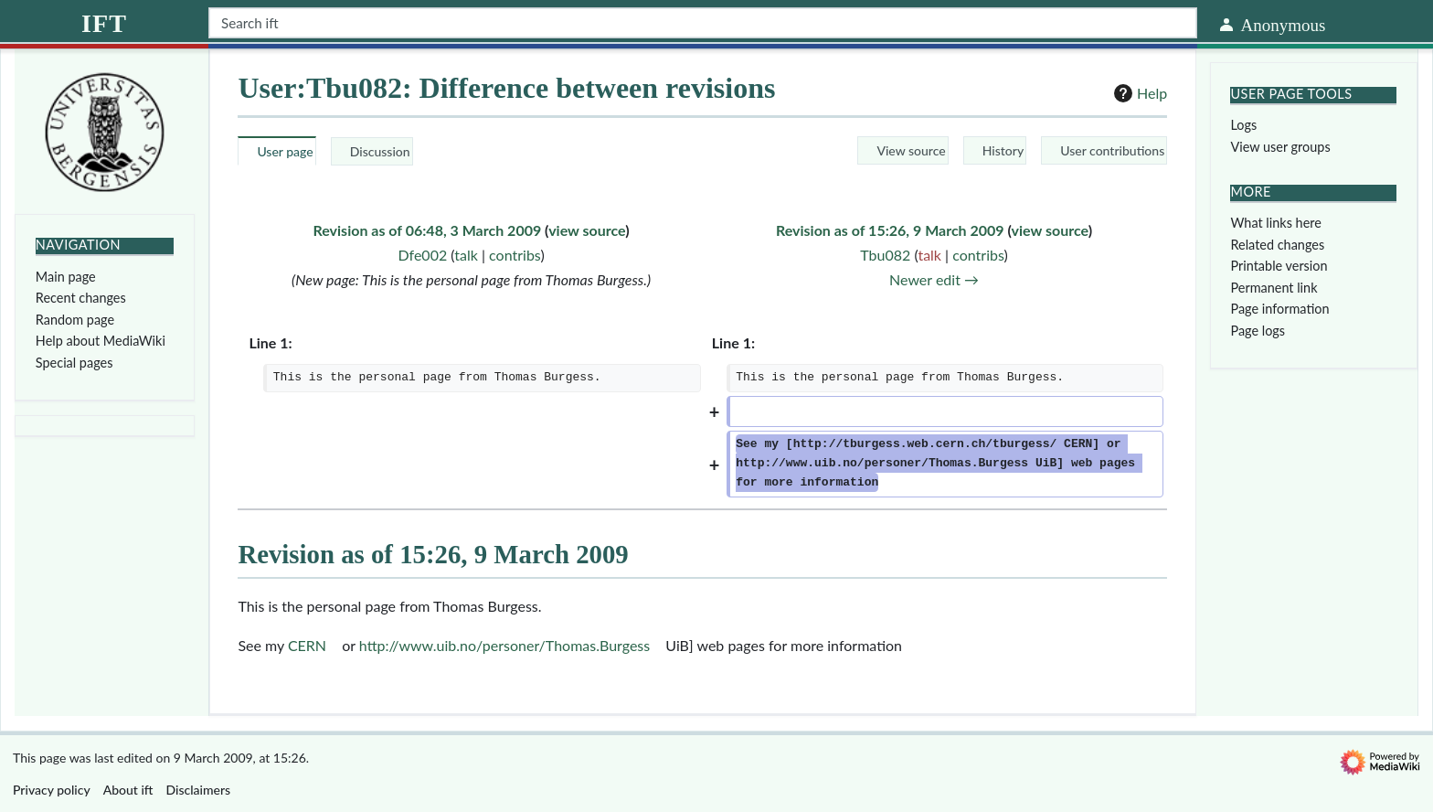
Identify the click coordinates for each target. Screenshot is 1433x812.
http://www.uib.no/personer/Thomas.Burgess (504, 645)
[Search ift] (702, 22)
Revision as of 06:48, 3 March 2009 (427, 230)
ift (104, 23)
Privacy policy (51, 789)
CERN (307, 645)
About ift (128, 789)
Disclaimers (198, 789)
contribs (514, 254)
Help (1138, 93)
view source (586, 230)
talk (466, 254)
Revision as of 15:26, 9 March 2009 (890, 230)
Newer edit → (934, 279)
